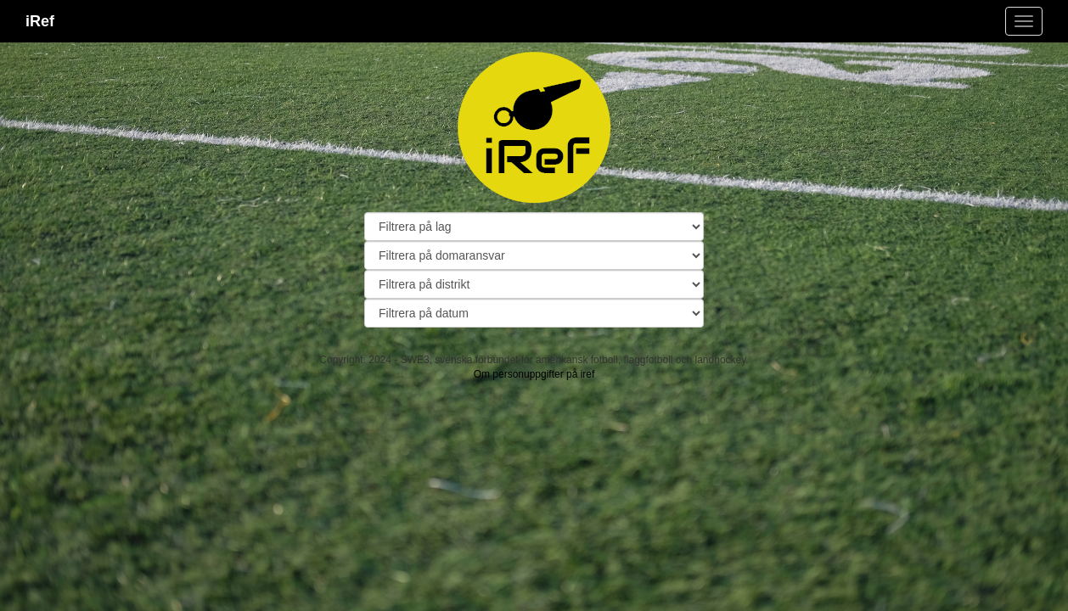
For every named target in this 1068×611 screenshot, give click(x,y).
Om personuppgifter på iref (534, 374)
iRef (39, 21)
